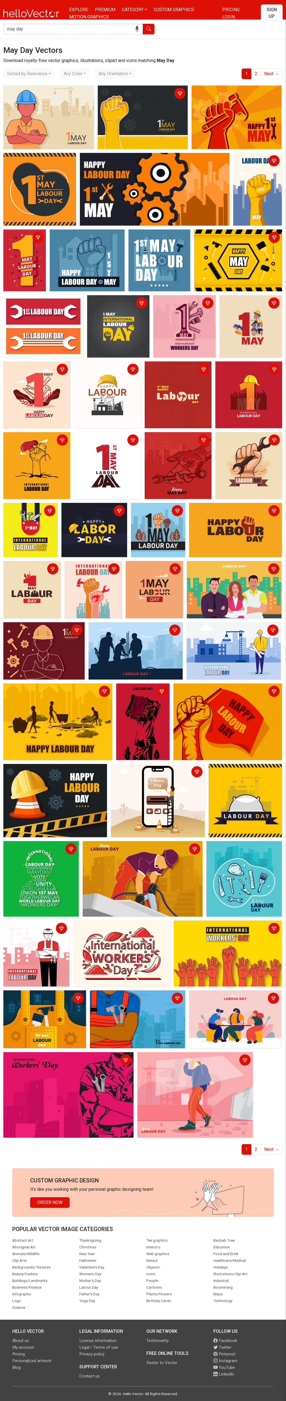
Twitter (222, 1347)
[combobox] (28, 73)
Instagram (225, 1360)
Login (228, 17)
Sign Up (272, 13)
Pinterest (224, 1354)
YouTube (224, 1367)
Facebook (225, 1340)
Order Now (50, 1202)
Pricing (231, 9)
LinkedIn (223, 1374)
